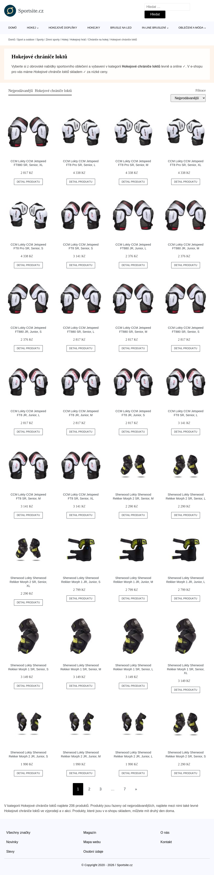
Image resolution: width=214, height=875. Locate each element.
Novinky (12, 842)
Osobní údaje (93, 851)
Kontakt (166, 842)
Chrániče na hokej (98, 39)
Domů (12, 27)
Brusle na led (121, 27)
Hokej (31, 27)
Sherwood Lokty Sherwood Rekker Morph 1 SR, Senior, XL (185, 669)
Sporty (40, 39)
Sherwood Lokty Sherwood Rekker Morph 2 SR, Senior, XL (28, 581)
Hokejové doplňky (63, 27)
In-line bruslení (154, 27)
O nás (165, 832)
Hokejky (93, 27)
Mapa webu (92, 842)
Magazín (89, 832)
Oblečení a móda (191, 27)
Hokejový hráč (78, 39)
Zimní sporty (52, 39)
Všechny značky (18, 832)
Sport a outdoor (25, 39)
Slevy (10, 851)
